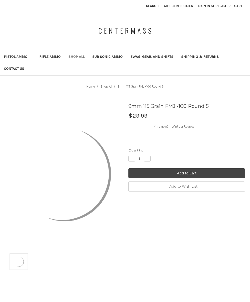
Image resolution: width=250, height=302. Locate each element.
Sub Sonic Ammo (107, 56)
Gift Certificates (178, 6)
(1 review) (161, 126)
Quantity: (135, 150)
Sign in (204, 6)
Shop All (76, 56)
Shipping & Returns (200, 56)
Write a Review (183, 126)
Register (222, 6)
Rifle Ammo (50, 56)
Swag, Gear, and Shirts (151, 56)
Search (152, 6)
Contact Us (14, 68)
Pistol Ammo (17, 56)
